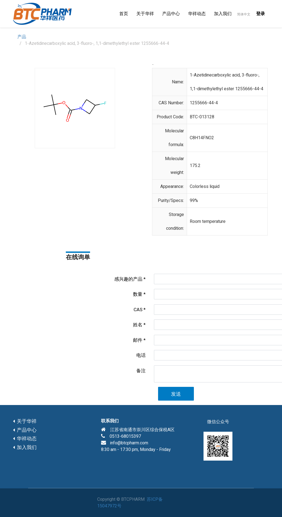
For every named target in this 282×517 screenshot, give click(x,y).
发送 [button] (176, 394)
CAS (138, 309)
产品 (21, 37)
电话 (141, 355)
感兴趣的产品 (128, 279)
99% (194, 200)
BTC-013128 (202, 117)
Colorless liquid (204, 186)
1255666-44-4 (204, 103)
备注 (141, 370)
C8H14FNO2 (202, 138)
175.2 (195, 165)
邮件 (137, 340)
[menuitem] (123, 13)
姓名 (137, 324)
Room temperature (208, 221)
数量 (137, 294)
